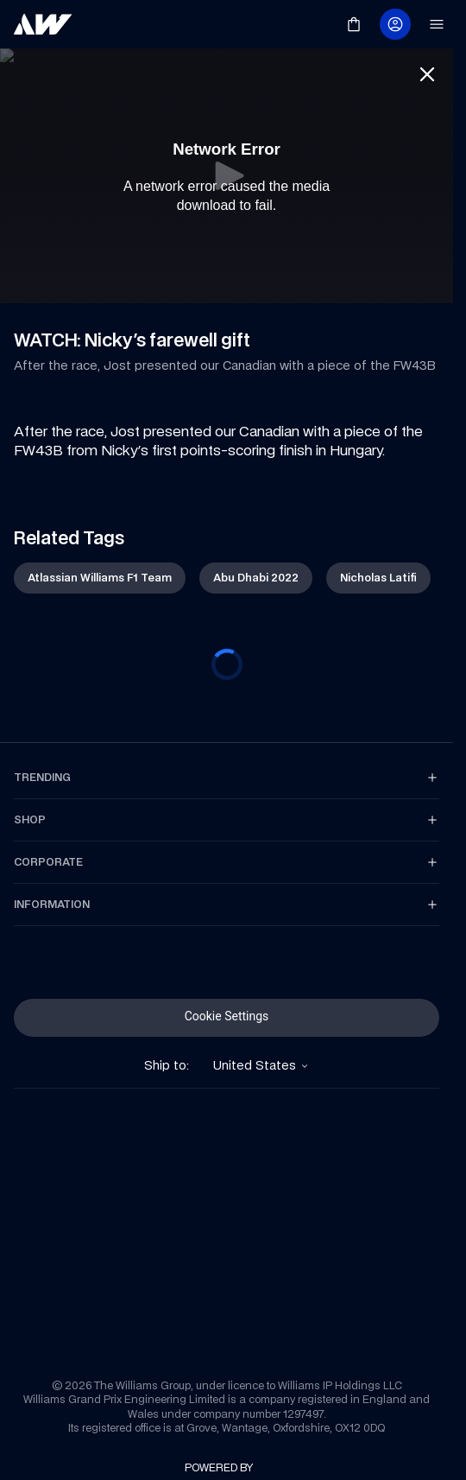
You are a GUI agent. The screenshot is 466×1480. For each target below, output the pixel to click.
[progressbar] (226, 664)
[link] (43, 24)
